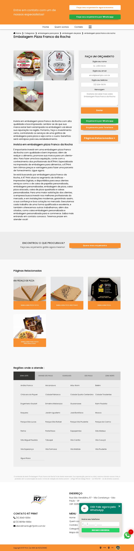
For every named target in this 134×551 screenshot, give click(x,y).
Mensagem (100, 89)
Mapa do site (76, 532)
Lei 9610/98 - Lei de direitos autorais (105, 479)
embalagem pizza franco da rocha (99, 33)
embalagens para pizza (48, 33)
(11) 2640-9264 (21, 517)
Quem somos (62, 27)
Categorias (29, 33)
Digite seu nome (99, 61)
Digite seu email (99, 71)
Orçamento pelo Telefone (99, 127)
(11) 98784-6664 (22, 521)
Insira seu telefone (91, 519)
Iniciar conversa (100, 530)
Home (45, 27)
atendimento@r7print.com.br (29, 526)
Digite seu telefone (99, 80)
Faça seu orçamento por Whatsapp (94, 17)
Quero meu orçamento (95, 245)
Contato (78, 27)
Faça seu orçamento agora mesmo (95, 7)
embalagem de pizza (71, 33)
